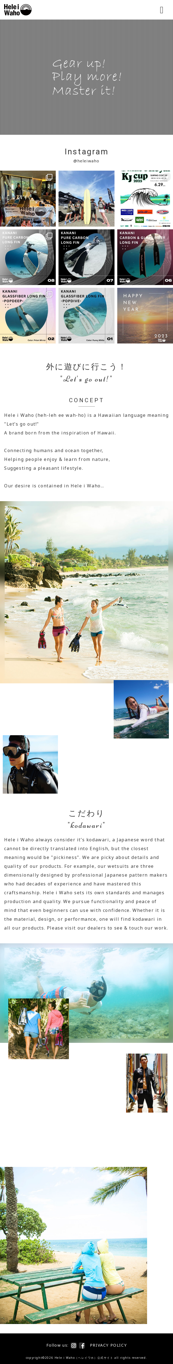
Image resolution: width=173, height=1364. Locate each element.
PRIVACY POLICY (108, 1345)
